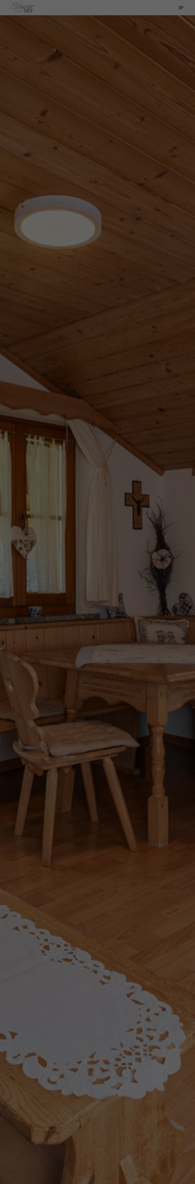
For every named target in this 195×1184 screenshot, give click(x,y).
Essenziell (53, 65)
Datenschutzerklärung (103, 52)
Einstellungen (86, 56)
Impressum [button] (118, 113)
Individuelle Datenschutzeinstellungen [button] (98, 103)
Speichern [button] (97, 91)
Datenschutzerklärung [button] (99, 113)
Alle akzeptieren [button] (97, 79)
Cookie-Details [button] (78, 113)
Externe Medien (134, 65)
